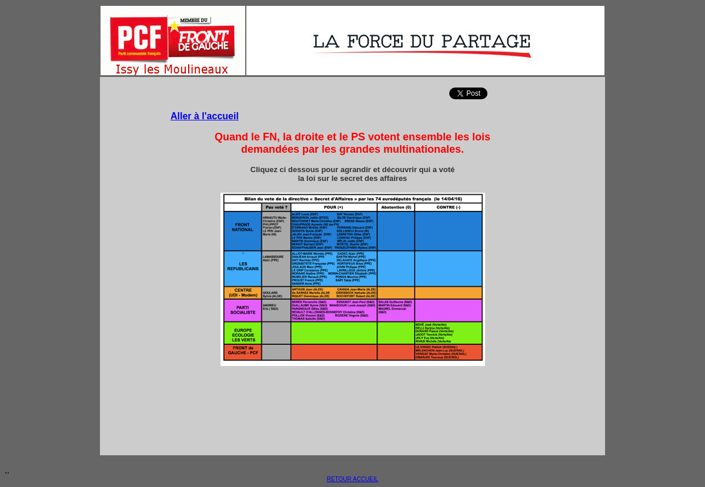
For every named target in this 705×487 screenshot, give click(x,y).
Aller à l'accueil (205, 116)
